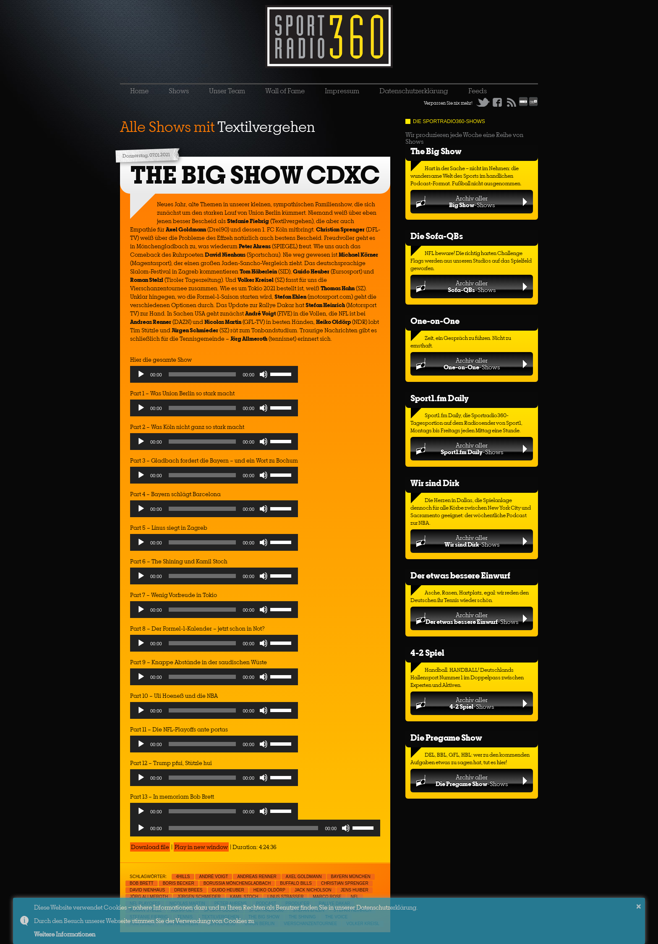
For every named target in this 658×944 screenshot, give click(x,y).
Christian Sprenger (344, 883)
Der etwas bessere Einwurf (460, 575)
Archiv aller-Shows (472, 201)
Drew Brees (188, 890)
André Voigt (213, 876)
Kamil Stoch (244, 896)
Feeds (477, 91)
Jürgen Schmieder (199, 896)
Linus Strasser (285, 896)
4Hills (183, 876)
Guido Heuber (228, 890)
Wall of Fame (285, 91)
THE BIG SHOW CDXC (255, 175)
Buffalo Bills (296, 883)
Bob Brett (142, 883)
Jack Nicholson (313, 890)
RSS (511, 102)
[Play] (141, 374)
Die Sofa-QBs (436, 236)
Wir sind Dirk (434, 483)
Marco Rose (327, 896)
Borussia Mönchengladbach (237, 883)
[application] (214, 376)
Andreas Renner (256, 876)
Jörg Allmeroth (149, 896)
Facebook (497, 102)
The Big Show (436, 151)
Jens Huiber (354, 890)
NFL (355, 896)
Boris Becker (178, 883)
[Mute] (263, 374)
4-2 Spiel (427, 653)
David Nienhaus (147, 890)
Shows (179, 91)
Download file (150, 847)
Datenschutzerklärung (413, 91)
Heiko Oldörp (269, 890)
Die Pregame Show (446, 737)
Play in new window (201, 847)
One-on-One (435, 321)
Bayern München (351, 876)
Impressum (342, 91)
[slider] (202, 374)
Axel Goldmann (304, 876)
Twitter (483, 102)
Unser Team (227, 91)
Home (139, 91)
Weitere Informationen (64, 934)
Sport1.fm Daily (439, 398)
